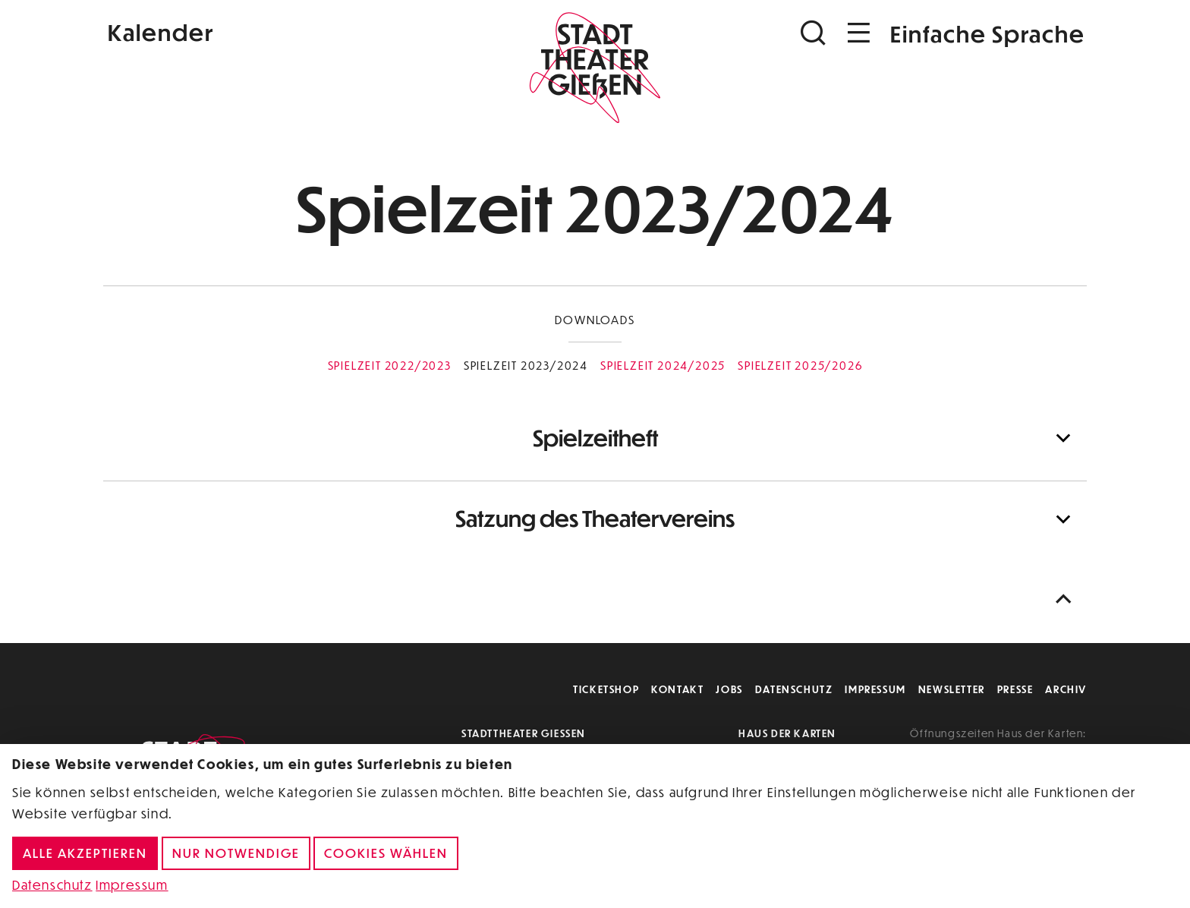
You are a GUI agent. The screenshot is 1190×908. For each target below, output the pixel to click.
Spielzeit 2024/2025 (663, 365)
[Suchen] (815, 33)
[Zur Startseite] (595, 65)
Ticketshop (606, 689)
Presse (1015, 689)
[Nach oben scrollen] (1067, 599)
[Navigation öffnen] (859, 33)
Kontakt (677, 689)
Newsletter (951, 689)
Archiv (1066, 689)
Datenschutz (794, 689)
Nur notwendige (236, 853)
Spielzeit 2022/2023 (390, 365)
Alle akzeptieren (85, 853)
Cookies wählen (386, 853)
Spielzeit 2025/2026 (800, 365)
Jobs (729, 689)
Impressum (875, 689)
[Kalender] (267, 30)
